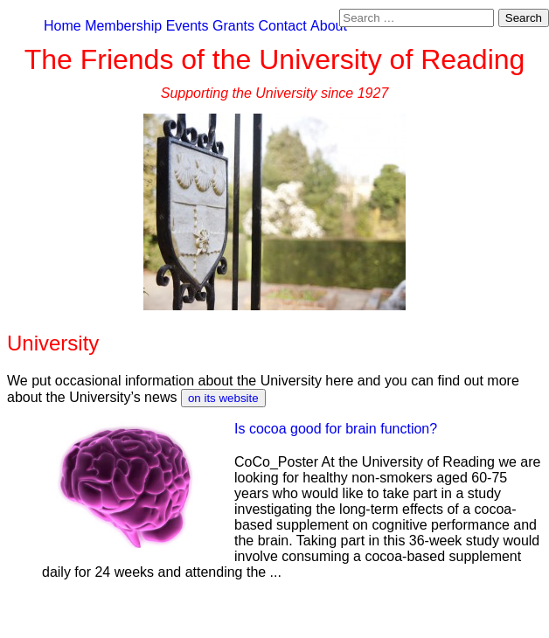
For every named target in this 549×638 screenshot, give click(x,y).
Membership (123, 25)
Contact (282, 25)
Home (62, 25)
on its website (223, 398)
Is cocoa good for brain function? (335, 428)
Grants (233, 25)
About (328, 25)
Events (187, 25)
